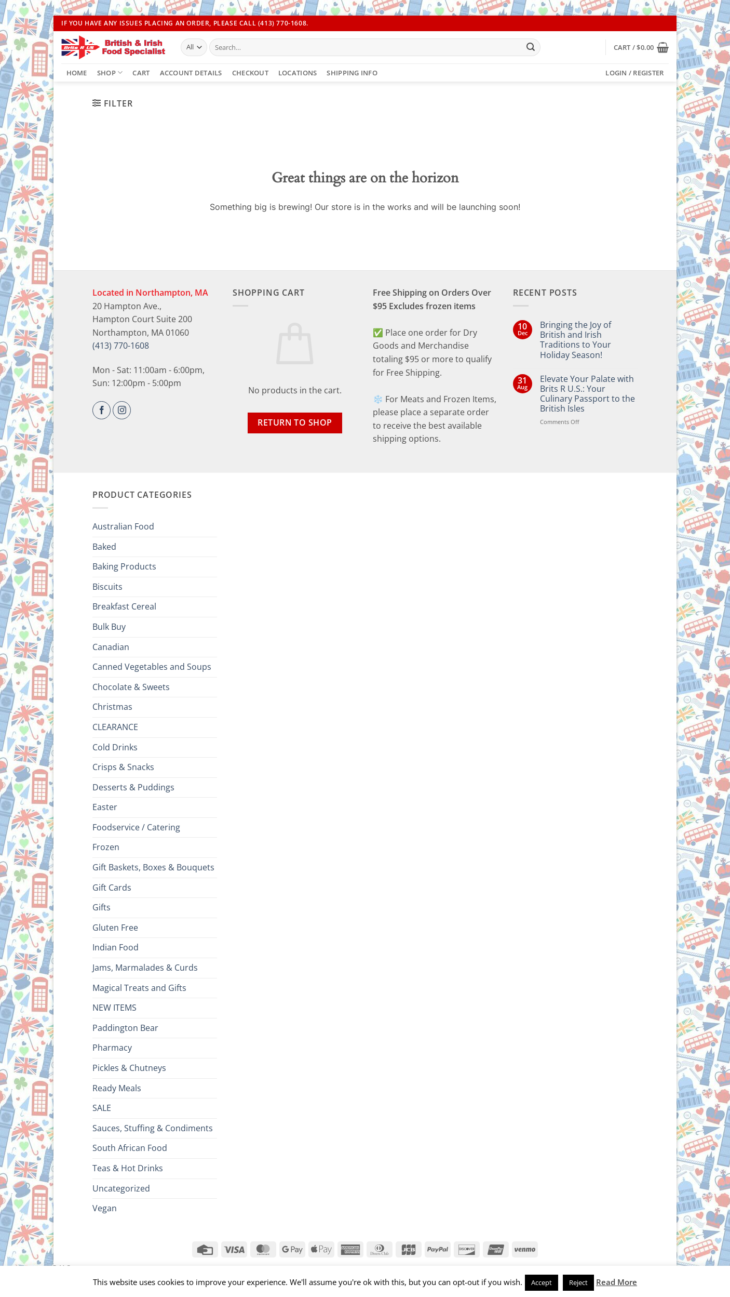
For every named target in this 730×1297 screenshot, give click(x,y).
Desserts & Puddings (133, 787)
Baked (104, 546)
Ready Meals (116, 1088)
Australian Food (123, 526)
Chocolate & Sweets (131, 687)
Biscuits (107, 586)
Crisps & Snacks (123, 767)
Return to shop (295, 422)
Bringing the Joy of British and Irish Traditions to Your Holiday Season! (575, 340)
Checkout (250, 72)
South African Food (129, 1148)
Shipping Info (352, 72)
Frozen (105, 847)
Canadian (110, 647)
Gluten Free (115, 927)
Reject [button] (578, 1282)
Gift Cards (111, 887)
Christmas (112, 706)
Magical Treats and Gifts (139, 988)
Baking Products (124, 566)
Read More (616, 1282)
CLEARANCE (115, 727)
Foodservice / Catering (136, 827)
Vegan (104, 1208)
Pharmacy (112, 1047)
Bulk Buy (109, 626)
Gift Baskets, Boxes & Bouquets (153, 867)
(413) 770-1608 (120, 345)
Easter (104, 807)
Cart (141, 72)
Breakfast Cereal (124, 606)
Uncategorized (121, 1188)
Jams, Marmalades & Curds (145, 967)
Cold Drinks (115, 747)
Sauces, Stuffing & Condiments (152, 1128)
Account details (191, 72)
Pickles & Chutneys (129, 1068)
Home (76, 72)
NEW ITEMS (114, 1007)
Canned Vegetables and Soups (151, 666)
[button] (641, 47)
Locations (297, 72)
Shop (110, 72)
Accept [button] (541, 1282)
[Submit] (530, 47)
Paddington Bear (125, 1028)
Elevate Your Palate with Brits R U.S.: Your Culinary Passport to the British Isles (587, 394)
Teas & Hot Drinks (127, 1168)
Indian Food (115, 947)
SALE (101, 1108)
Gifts (101, 907)
